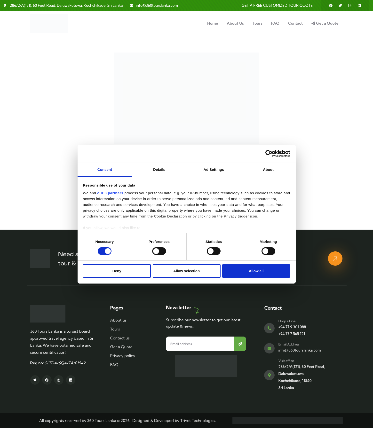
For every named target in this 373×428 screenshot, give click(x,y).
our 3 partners (110, 193)
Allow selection (186, 271)
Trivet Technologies (197, 420)
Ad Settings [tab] (214, 169)
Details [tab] (159, 169)
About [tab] (268, 169)
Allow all (256, 271)
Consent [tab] (104, 169)
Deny (116, 271)
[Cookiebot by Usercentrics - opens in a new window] (269, 153)
